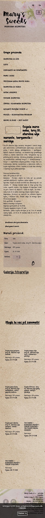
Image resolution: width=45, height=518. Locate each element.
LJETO (5, 65)
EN (40, 5)
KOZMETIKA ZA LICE (11, 59)
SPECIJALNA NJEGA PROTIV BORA (16, 82)
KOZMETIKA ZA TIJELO (12, 87)
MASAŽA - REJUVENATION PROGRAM (17, 115)
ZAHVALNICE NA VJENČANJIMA (15, 70)
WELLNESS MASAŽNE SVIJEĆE (15, 109)
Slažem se (22, 513)
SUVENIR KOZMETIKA (11, 98)
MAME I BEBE (8, 76)
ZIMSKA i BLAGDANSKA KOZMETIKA (17, 104)
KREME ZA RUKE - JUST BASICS (15, 120)
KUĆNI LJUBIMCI (10, 93)
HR (33, 5)
